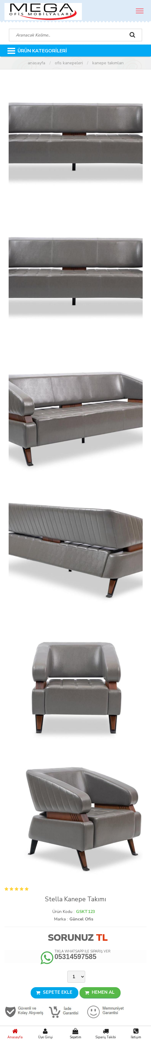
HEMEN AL (100, 992)
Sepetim (75, 1034)
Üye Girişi (45, 1034)
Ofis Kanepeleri (69, 63)
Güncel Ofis (81, 919)
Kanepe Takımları (108, 63)
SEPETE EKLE (54, 992)
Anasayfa (15, 1034)
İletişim (136, 1034)
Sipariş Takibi (106, 1034)
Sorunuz (71, 937)
